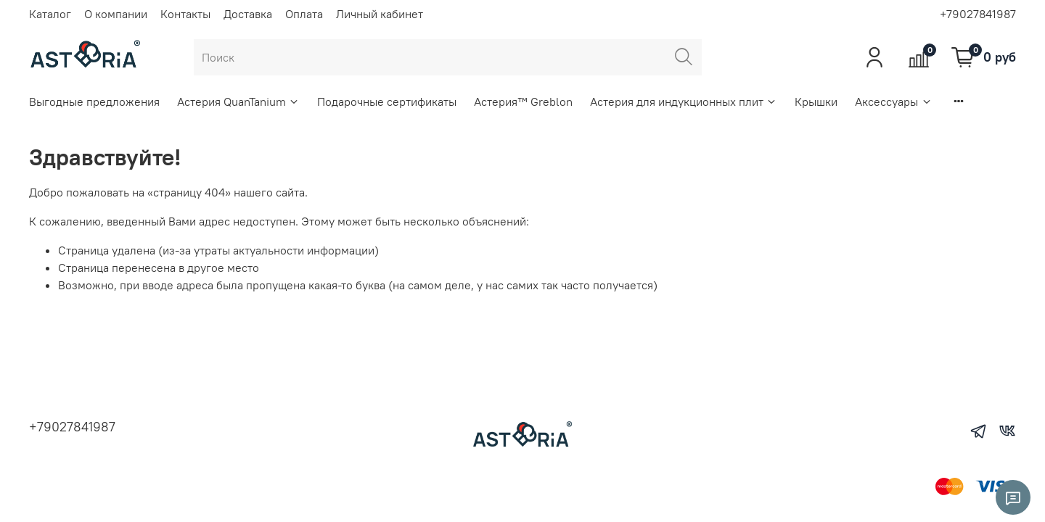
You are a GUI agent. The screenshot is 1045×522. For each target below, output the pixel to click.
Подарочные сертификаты (386, 101)
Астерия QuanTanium (238, 101)
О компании (115, 14)
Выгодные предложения (94, 101)
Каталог (50, 14)
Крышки (816, 101)
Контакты (185, 14)
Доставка (248, 14)
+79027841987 (978, 14)
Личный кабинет (379, 14)
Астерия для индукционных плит (683, 101)
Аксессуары (893, 101)
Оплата (304, 14)
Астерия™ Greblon (523, 101)
